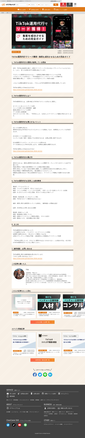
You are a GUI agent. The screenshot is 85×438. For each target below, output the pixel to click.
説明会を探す (23, 393)
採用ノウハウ (9, 12)
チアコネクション (63, 413)
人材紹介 (56, 413)
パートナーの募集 (58, 424)
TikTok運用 (70, 413)
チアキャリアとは (13, 408)
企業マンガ (42, 399)
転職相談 (37, 399)
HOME (2, 12)
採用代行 (46, 415)
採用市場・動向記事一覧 (42, 360)
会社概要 (8, 411)
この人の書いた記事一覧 (42, 322)
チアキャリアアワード (49, 424)
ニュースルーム (14, 411)
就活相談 (32, 399)
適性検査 (10, 396)
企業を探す (35, 393)
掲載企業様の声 (47, 411)
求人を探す (11, 393)
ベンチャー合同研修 (48, 413)
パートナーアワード (68, 424)
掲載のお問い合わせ (64, 408)
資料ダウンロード (70, 411)
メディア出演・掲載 (23, 411)
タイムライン (63, 393)
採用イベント (55, 411)
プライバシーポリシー (34, 411)
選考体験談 (15, 399)
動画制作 (76, 413)
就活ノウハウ (9, 399)
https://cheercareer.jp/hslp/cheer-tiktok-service (27, 89)
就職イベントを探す (48, 393)
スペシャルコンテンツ (24, 399)
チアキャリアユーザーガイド (53, 399)
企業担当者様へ (78, 1)
